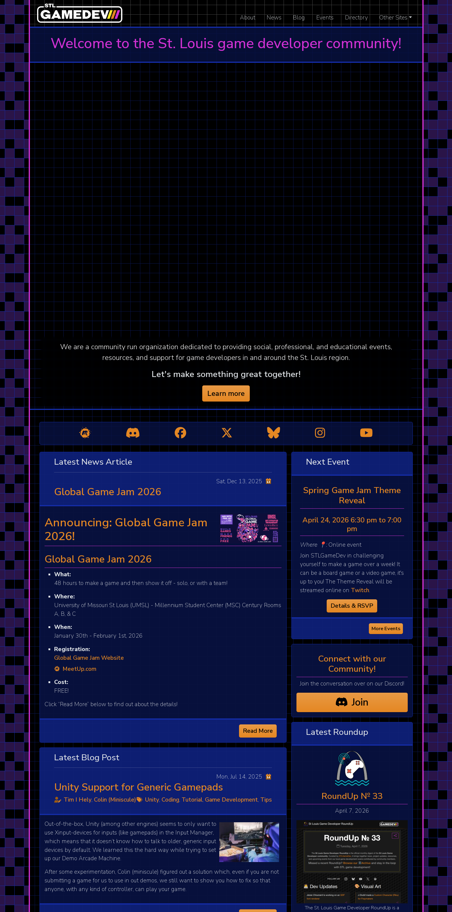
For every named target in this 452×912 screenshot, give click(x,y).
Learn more (226, 393)
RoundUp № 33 (352, 796)
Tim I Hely (78, 800)
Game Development (231, 800)
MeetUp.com (75, 669)
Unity (152, 800)
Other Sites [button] (393, 18)
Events (325, 18)
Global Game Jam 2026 (107, 492)
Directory (356, 18)
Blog (299, 18)
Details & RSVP (352, 606)
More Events (386, 628)
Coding (170, 800)
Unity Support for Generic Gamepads (138, 787)
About (247, 18)
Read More (258, 731)
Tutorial (192, 800)
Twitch (360, 590)
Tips (266, 800)
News (274, 18)
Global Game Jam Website (89, 658)
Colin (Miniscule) (115, 800)
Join (352, 702)
